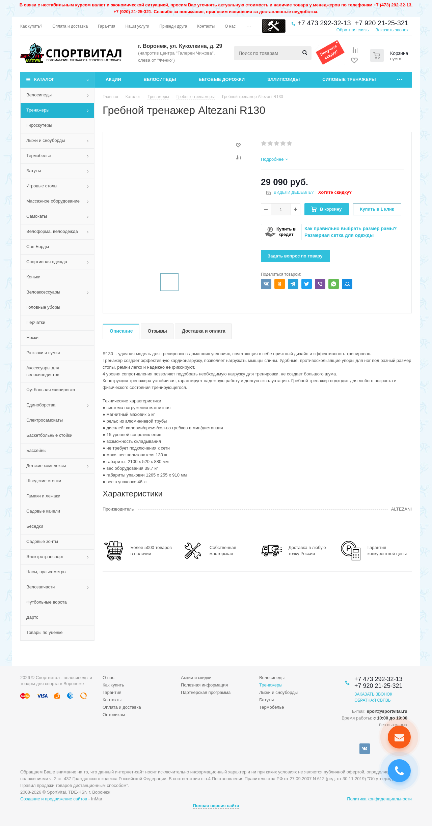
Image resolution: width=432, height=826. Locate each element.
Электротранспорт (45, 556)
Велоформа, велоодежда (52, 231)
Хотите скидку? (335, 192)
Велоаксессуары (43, 292)
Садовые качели (43, 511)
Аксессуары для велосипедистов (42, 371)
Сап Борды (37, 246)
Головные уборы (43, 307)
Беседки (34, 526)
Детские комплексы (46, 465)
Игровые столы (41, 185)
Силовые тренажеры (349, 79)
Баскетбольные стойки (49, 435)
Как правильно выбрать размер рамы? (350, 228)
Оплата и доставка (122, 707)
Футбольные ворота (46, 602)
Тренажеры (38, 110)
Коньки (33, 276)
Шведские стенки (43, 480)
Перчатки (35, 322)
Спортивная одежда (46, 261)
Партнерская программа (206, 692)
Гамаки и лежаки (43, 495)
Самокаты (36, 216)
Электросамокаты (44, 420)
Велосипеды (160, 79)
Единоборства (40, 404)
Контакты (112, 699)
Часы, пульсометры (46, 571)
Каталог (44, 79)
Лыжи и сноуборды (45, 140)
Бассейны (36, 450)
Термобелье (38, 155)
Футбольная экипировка (50, 389)
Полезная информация (204, 684)
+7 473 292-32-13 (324, 23)
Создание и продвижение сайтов (53, 798)
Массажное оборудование (53, 201)
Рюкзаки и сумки (43, 352)
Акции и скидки (196, 677)
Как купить (113, 684)
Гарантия (112, 692)
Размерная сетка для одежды (339, 235)
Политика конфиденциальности (379, 798)
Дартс (32, 617)
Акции (113, 79)
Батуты (33, 170)
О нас (108, 677)
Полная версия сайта (216, 805)
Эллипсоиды (283, 79)
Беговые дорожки (222, 79)
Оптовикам (114, 714)
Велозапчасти (40, 586)
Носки (32, 337)
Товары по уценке (44, 632)
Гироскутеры (39, 125)
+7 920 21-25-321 (381, 23)
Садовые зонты (42, 541)
